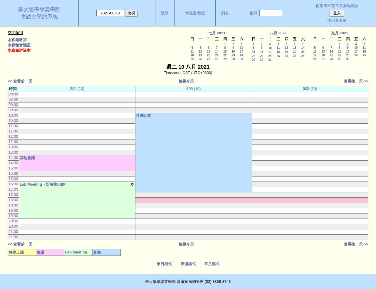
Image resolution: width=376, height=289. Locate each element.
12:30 (13, 142)
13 (208, 51)
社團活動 (143, 115)
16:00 (13, 179)
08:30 (13, 99)
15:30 (13, 173)
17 (241, 51)
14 (216, 51)
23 (233, 55)
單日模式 (164, 264)
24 (241, 55)
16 (233, 51)
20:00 (13, 221)
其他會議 (27, 158)
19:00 (13, 210)
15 (224, 51)
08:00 (13, 94)
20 (208, 55)
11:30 (13, 131)
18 (192, 55)
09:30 (13, 110)
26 (200, 59)
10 (241, 47)
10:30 (13, 120)
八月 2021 (278, 33)
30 (233, 59)
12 (200, 51)
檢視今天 (186, 81)
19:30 (13, 216)
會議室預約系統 (39, 17)
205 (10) (77, 88)
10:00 (13, 115)
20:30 (13, 226)
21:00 (13, 231)
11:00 (13, 126)
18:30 (13, 205)
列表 (225, 13)
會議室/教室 (195, 13)
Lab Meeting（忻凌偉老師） (77, 184)
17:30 (13, 194)
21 (216, 55)
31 (241, 59)
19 (200, 55)
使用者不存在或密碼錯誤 (337, 6)
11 (192, 51)
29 (224, 59)
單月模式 (211, 264)
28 (216, 59)
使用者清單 (336, 20)
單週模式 (188, 264)
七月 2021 (217, 33)
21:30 (13, 237)
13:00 (13, 147)
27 (208, 59)
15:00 (13, 168)
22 (224, 55)
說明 (165, 13)
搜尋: (254, 13)
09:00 (13, 105)
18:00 (13, 200)
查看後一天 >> (356, 81)
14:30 (13, 163)
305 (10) (194, 88)
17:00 (13, 189)
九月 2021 (339, 33)
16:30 (13, 184)
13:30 (13, 152)
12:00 (13, 136)
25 (192, 59)
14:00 (13, 157)
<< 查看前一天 (20, 81)
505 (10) (310, 88)
